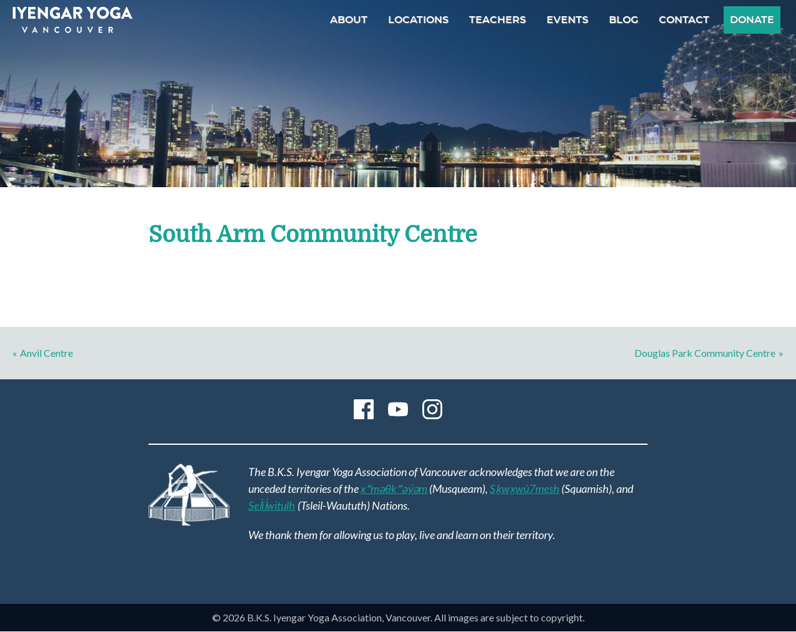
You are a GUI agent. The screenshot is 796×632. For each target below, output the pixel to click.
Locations (418, 20)
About (348, 20)
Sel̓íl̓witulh (272, 505)
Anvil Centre (46, 353)
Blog (623, 20)
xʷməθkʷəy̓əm (394, 488)
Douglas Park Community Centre (704, 353)
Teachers (497, 20)
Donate (752, 20)
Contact (684, 20)
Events (567, 20)
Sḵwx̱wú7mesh (524, 488)
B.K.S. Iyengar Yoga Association (72, 20)
